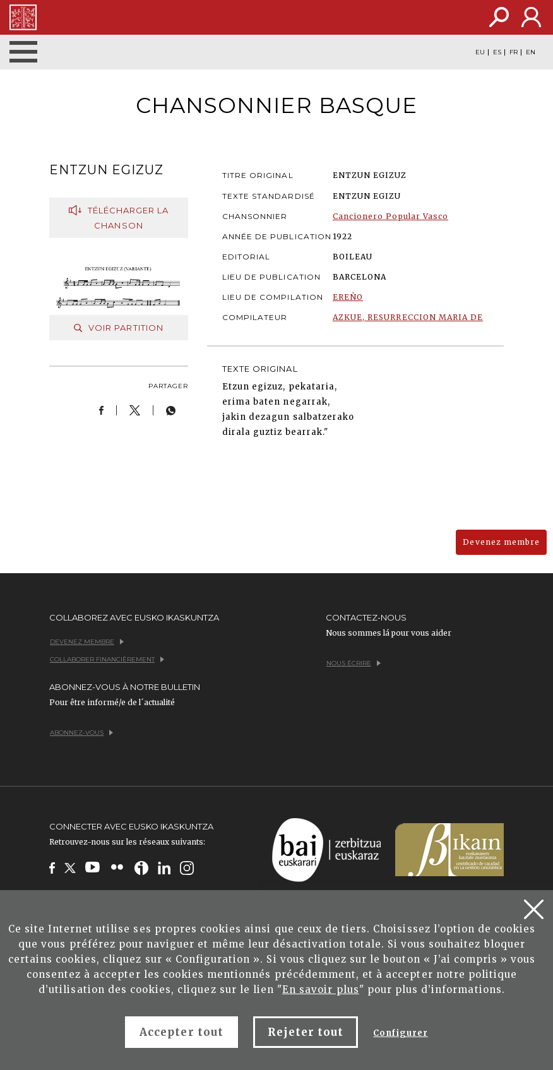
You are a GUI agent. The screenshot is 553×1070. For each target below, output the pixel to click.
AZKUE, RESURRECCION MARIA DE (408, 317)
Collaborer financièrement (107, 659)
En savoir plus (320, 990)
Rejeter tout (305, 1032)
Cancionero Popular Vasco (390, 216)
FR (513, 52)
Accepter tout (181, 1032)
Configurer (400, 1033)
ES (497, 52)
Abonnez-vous (81, 732)
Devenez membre (501, 542)
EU (480, 52)
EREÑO (348, 297)
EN (530, 52)
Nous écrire (353, 663)
